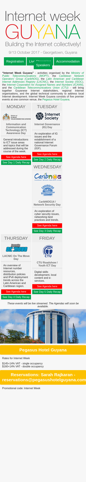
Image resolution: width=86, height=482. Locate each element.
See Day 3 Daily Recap (47, 231)
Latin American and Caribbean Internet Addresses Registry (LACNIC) (43, 80)
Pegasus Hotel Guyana (55, 99)
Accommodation (68, 61)
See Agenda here (16, 157)
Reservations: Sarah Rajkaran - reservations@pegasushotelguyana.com (44, 377)
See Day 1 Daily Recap (15, 162)
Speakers (43, 65)
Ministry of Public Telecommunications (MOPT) (43, 74)
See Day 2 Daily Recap (47, 159)
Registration (15, 61)
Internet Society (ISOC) (69, 81)
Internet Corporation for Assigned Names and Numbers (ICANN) (45, 84)
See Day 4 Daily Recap (15, 297)
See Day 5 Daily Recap (47, 291)
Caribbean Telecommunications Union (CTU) (41, 87)
